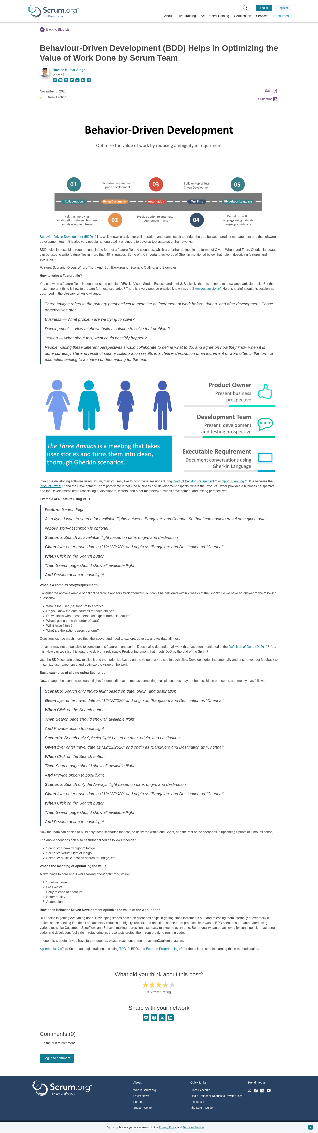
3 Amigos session (205, 288)
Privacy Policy (167, 1127)
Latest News (141, 1096)
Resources (197, 1101)
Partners (138, 1101)
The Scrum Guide (201, 1107)
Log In (264, 8)
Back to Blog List (55, 29)
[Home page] (53, 11)
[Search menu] (247, 8)
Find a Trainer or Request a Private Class (216, 1096)
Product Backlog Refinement (193, 481)
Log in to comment (57, 1058)
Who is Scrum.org (144, 1090)
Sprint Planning (233, 481)
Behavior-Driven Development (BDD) (66, 236)
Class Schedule (200, 1090)
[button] (168, 16)
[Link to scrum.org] (249, 1090)
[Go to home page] (62, 1088)
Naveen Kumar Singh (69, 70)
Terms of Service (193, 1127)
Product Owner (50, 486)
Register (282, 8)
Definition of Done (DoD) (246, 646)
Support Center (143, 1107)
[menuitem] (247, 8)
